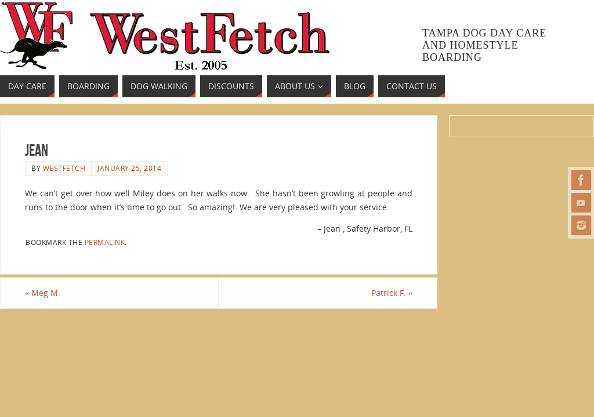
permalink (105, 242)
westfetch (64, 168)
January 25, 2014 (129, 168)
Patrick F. (391, 292)
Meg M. (42, 292)
